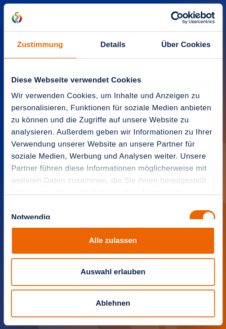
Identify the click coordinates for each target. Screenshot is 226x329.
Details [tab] (112, 44)
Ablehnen (113, 303)
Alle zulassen (113, 240)
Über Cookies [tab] (186, 44)
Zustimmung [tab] (40, 44)
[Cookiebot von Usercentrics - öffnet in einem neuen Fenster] (175, 17)
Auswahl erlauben (112, 272)
